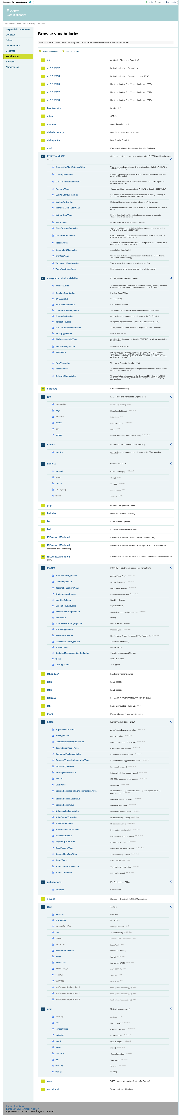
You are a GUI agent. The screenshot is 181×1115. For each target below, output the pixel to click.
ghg (49, 505)
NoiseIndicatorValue (65, 805)
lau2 (49, 690)
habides (51, 513)
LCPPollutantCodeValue (67, 195)
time (58, 1060)
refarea (59, 423)
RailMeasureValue (64, 835)
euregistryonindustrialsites (63, 278)
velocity (59, 1066)
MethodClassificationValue (68, 208)
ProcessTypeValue (64, 629)
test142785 (61, 962)
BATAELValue (62, 299)
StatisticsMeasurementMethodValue (72, 653)
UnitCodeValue (62, 256)
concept (59, 471)
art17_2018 (53, 100)
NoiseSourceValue (64, 823)
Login (150, 2)
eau (57, 932)
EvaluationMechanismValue (68, 754)
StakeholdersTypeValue (66, 854)
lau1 (49, 682)
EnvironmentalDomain (66, 594)
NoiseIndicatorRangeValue (68, 799)
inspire (51, 568)
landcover (53, 674)
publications (54, 882)
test (49, 907)
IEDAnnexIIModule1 (58, 537)
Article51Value (62, 286)
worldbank (53, 1089)
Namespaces (12, 67)
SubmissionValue (64, 872)
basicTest (60, 914)
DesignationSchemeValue (67, 588)
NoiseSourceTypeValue (66, 817)
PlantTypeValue (63, 363)
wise (50, 1081)
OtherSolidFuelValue (65, 235)
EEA (18, 2)
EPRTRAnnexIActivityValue (68, 327)
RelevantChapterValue (66, 376)
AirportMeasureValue (65, 729)
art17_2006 (53, 84)
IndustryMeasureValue (66, 772)
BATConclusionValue (65, 304)
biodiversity (54, 108)
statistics (60, 1053)
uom (49, 1009)
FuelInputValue (62, 189)
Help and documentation (18, 29)
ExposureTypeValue (65, 766)
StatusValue (61, 860)
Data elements (13, 45)
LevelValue (61, 785)
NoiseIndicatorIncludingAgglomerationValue (76, 791)
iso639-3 (59, 778)
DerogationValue (63, 322)
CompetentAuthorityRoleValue (70, 742)
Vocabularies (13, 56)
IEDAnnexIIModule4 (58, 556)
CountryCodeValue (64, 174)
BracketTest (61, 920)
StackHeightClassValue (66, 250)
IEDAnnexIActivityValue (67, 339)
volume (59, 1072)
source (59, 483)
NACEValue (61, 352)
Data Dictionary (29, 24)
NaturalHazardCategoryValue (69, 623)
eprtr (50, 148)
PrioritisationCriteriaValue (68, 829)
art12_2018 (53, 76)
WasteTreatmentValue (66, 269)
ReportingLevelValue (65, 842)
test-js (58, 956)
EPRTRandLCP (56, 156)
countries (60, 452)
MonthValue (61, 222)
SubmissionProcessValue (67, 866)
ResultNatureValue (64, 635)
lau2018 (51, 698)
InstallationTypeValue (65, 346)
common (52, 124)
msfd (50, 714)
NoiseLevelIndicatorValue (67, 811)
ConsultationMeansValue (67, 748)
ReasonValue (62, 243)
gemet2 (51, 463)
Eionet (18, 24)
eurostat (52, 388)
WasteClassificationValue (67, 263)
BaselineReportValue (65, 293)
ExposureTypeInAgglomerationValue (73, 760)
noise (50, 722)
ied (49, 529)
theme (58, 659)
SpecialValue (62, 647)
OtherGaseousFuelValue (67, 228)
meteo (58, 1047)
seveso (51, 899)
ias (49, 521)
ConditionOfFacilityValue (67, 310)
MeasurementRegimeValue (68, 611)
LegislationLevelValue (66, 606)
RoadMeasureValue (64, 848)
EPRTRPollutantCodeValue (68, 182)
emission (60, 1035)
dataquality (53, 140)
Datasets (10, 35)
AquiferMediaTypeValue (66, 575)
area (58, 1022)
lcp (49, 706)
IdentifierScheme (63, 600)
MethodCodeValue (64, 215)
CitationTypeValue (64, 581)
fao (49, 396)
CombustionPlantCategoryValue (70, 167)
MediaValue (61, 618)
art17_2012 (53, 92)
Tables (9, 40)
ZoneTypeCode (62, 664)
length (58, 1041)
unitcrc (59, 435)
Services (10, 61)
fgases (51, 444)
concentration (62, 1029)
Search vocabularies (51, 51)
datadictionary (55, 132)
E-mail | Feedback (15, 1106)
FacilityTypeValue (64, 333)
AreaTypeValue (62, 735)
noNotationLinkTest (65, 950)
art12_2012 (53, 68)
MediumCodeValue (64, 202)
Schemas (10, 51)
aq (48, 60)
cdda (50, 116)
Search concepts (72, 51)
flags (58, 410)
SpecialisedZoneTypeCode (68, 641)
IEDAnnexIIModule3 (58, 545)
